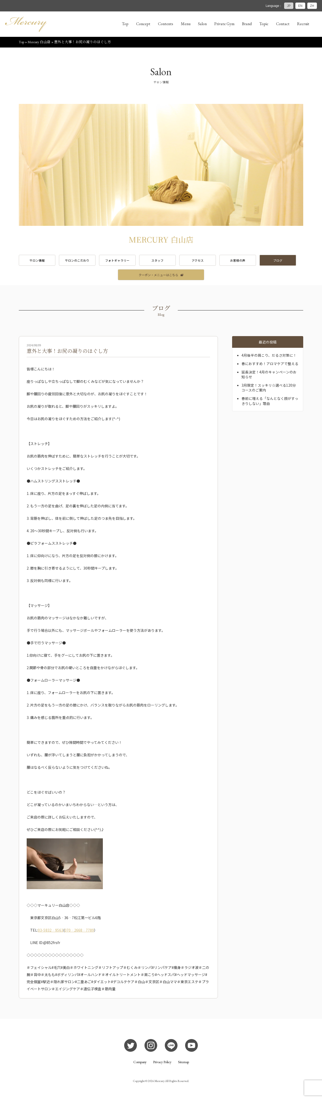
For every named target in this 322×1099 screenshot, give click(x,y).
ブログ (284, 261)
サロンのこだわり (79, 261)
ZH (312, 6)
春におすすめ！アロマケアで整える (269, 364)
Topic (263, 23)
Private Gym (224, 23)
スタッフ (161, 261)
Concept (143, 23)
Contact (282, 23)
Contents (165, 23)
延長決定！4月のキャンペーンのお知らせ (269, 375)
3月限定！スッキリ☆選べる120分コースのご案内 (268, 388)
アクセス (202, 261)
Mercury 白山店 (39, 42)
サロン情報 (37, 261)
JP (289, 6)
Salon (202, 23)
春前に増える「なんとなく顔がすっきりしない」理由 (269, 402)
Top (125, 23)
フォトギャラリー (120, 261)
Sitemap (183, 1063)
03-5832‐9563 (50, 930)
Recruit (303, 23)
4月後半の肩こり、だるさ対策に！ (269, 356)
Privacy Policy (162, 1063)
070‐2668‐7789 (79, 930)
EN (300, 6)
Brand (247, 23)
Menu (185, 23)
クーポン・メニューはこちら (158, 275)
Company (140, 1063)
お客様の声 (243, 261)
